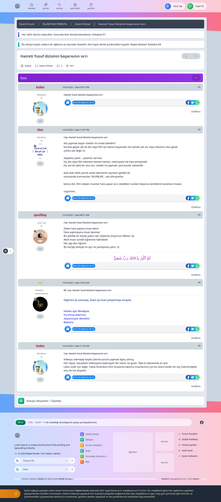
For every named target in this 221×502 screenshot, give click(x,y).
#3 (199, 215)
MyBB (41, 478)
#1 (199, 87)
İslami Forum (27, 24)
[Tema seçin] (17, 469)
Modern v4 (167, 478)
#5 (199, 346)
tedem (196, 478)
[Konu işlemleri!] (8, 251)
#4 (199, 282)
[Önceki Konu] (186, 56)
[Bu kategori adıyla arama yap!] (196, 77)
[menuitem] (31, 6)
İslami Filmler (83, 24)
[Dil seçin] (17, 461)
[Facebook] (201, 422)
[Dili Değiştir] (44, 461)
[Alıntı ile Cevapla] (196, 111)
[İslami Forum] (17, 6)
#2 (199, 129)
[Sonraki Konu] (195, 56)
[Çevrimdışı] (35, 103)
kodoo (28, 65)
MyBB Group (64, 478)
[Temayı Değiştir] (44, 469)
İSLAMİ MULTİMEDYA (55, 24)
